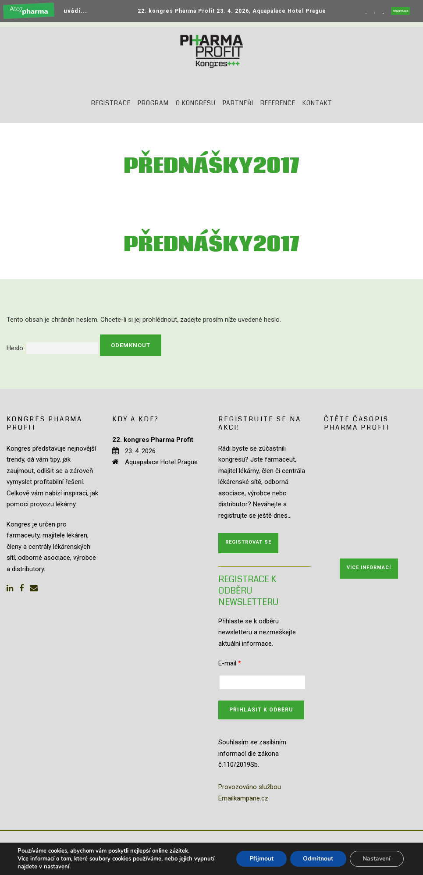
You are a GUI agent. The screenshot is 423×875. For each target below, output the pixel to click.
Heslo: (52, 348)
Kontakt (317, 103)
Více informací (369, 567)
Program (153, 103)
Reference (277, 103)
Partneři (238, 103)
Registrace (111, 103)
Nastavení (377, 858)
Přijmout (261, 858)
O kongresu (196, 103)
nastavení (56, 867)
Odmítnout (317, 858)
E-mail (229, 663)
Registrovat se (248, 542)
